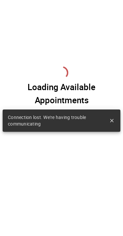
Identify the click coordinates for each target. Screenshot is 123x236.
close (112, 121)
